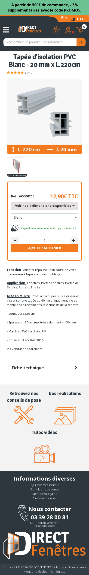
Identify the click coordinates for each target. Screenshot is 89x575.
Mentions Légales (44, 494)
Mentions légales (35, 571)
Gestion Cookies (44, 498)
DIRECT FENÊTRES (41, 567)
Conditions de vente (44, 489)
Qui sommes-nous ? (44, 485)
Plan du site (57, 571)
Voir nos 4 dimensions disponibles (45, 205)
